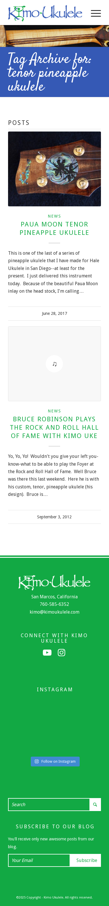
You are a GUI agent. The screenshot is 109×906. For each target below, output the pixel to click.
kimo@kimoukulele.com (54, 612)
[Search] (54, 804)
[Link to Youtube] (47, 652)
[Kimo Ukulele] (45, 13)
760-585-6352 (54, 604)
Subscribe (87, 860)
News (54, 216)
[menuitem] (93, 13)
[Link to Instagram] (61, 652)
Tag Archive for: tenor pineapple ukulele (50, 73)
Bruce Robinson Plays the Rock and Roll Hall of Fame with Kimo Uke (54, 427)
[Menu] (93, 13)
